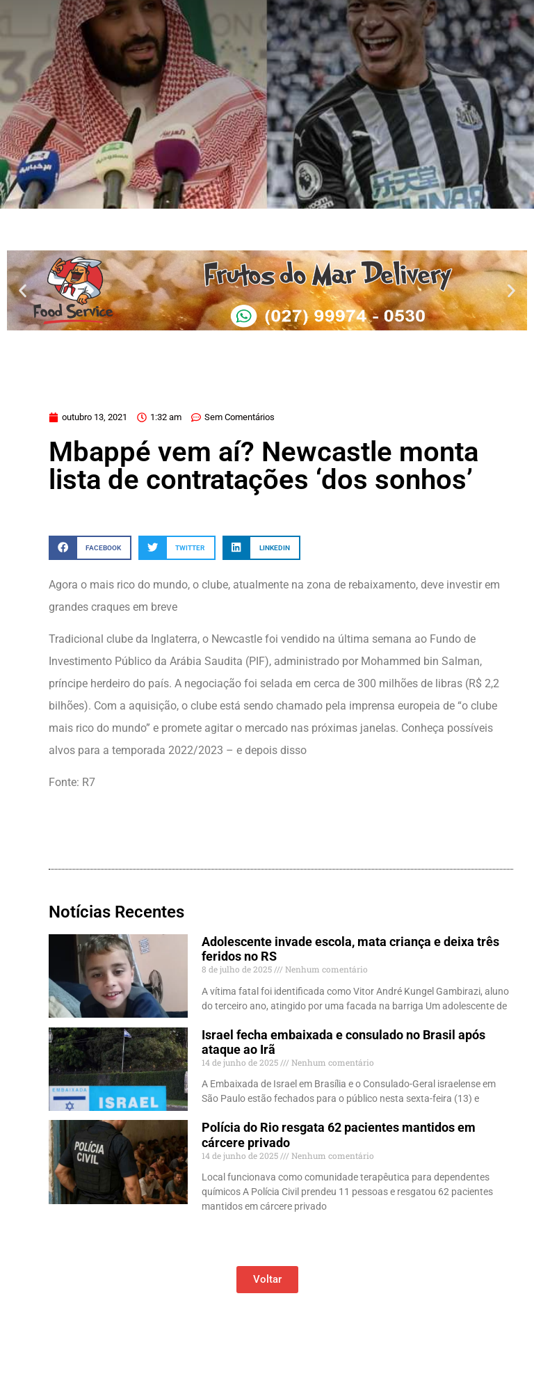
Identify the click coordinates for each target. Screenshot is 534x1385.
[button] (22, 290)
